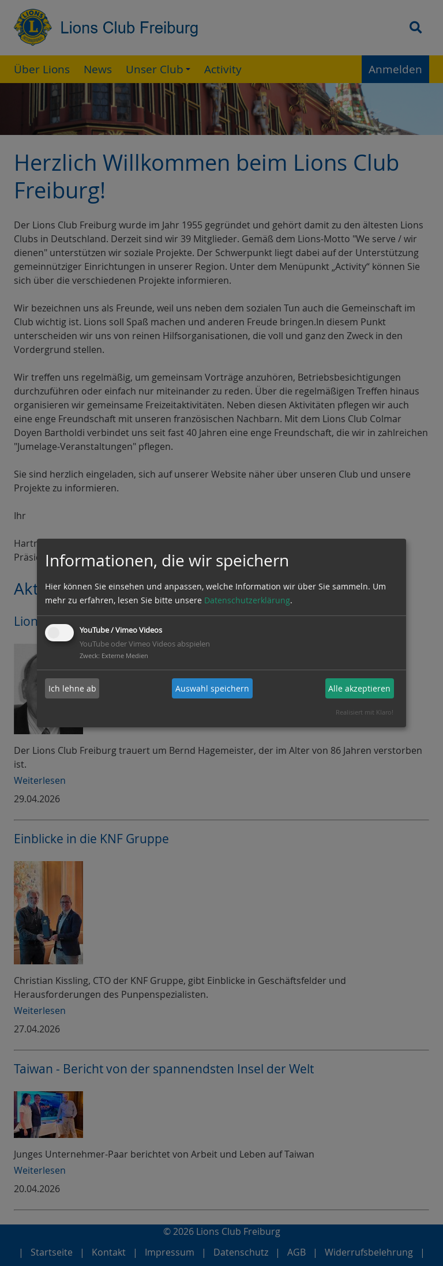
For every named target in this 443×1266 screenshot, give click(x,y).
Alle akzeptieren (359, 688)
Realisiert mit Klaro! (364, 712)
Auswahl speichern (212, 688)
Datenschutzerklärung (247, 600)
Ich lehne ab (72, 688)
